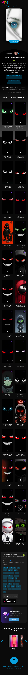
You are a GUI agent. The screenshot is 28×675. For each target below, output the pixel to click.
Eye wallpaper (16, 6)
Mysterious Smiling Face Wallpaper (20, 246)
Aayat (18, 53)
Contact (5, 666)
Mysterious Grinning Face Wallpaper (7, 454)
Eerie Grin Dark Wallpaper (7, 514)
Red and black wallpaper (14, 80)
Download (14, 41)
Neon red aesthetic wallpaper (14, 83)
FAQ (16, 668)
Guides (19, 668)
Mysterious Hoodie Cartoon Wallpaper (20, 306)
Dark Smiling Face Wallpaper (7, 276)
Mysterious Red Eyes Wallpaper (20, 157)
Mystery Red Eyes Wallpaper (20, 216)
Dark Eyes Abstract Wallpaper (20, 454)
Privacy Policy (10, 668)
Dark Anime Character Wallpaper (7, 395)
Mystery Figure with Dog (7, 246)
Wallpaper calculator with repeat (14, 75)
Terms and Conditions (19, 666)
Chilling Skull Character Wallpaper (20, 335)
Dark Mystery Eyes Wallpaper (7, 216)
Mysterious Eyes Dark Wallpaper (7, 186)
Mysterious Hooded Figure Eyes (20, 484)
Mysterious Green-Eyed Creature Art (20, 544)
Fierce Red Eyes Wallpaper (20, 186)
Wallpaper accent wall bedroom (14, 78)
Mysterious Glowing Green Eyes (7, 127)
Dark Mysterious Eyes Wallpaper (20, 395)
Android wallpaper (13, 561)
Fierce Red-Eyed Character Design (8, 544)
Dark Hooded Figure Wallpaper (20, 276)
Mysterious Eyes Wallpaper (20, 365)
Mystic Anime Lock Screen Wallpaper (20, 514)
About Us (10, 666)
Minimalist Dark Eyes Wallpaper (7, 157)
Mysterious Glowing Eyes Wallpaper (20, 127)
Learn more (14, 619)
